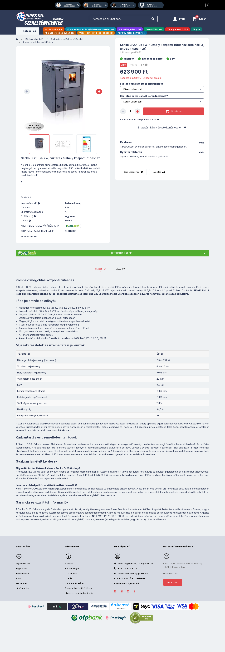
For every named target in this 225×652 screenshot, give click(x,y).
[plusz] (137, 111)
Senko (68, 220)
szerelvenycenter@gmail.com (133, 573)
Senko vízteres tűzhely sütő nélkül (67, 39)
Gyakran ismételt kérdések (78, 588)
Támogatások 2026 (177, 29)
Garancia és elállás (74, 583)
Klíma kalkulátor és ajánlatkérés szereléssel (90, 29)
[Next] (99, 91)
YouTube (134, 591)
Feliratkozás (173, 582)
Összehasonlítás (131, 172)
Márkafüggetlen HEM (130, 29)
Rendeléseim (22, 573)
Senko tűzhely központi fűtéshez (39, 42)
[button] (27, 31)
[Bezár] (207, 5)
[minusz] (123, 111)
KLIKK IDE (70, 231)
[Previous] (27, 91)
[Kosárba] (173, 111)
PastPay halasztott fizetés (131, 32)
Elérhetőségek (72, 568)
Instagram (128, 591)
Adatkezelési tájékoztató (126, 583)
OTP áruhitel (71, 573)
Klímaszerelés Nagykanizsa (59, 32)
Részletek (26, 197)
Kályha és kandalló (34, 39)
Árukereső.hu (120, 609)
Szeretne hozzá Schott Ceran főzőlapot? (144, 96)
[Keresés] (153, 19)
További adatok (28, 236)
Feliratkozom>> (170, 573)
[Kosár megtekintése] (199, 19)
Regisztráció (22, 568)
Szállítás (69, 563)
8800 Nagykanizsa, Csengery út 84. (136, 563)
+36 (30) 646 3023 (127, 568)
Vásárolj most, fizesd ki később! (96, 32)
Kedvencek (21, 583)
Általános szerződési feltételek (129, 578)
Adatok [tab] (120, 269)
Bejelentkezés (23, 563)
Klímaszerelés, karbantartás (79, 593)
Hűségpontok (22, 588)
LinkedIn (121, 591)
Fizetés (68, 578)
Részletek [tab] (100, 269)
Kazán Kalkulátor (54, 29)
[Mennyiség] (130, 111)
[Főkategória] (17, 39)
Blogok (196, 29)
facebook (115, 591)
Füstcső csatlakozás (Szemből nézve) (142, 83)
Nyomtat (157, 172)
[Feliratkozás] (162, 127)
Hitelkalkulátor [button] (121, 253)
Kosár (18, 578)
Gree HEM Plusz (154, 29)
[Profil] (179, 19)
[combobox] (124, 19)
